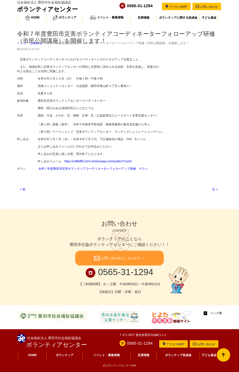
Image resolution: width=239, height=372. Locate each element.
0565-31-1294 (140, 6)
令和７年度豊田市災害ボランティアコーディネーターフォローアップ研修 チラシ (93, 168)
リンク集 (213, 313)
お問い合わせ (207, 6)
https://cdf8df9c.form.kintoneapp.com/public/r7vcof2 (98, 161)
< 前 (22, 189)
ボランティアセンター (47, 9)
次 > (215, 189)
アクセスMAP (176, 6)
